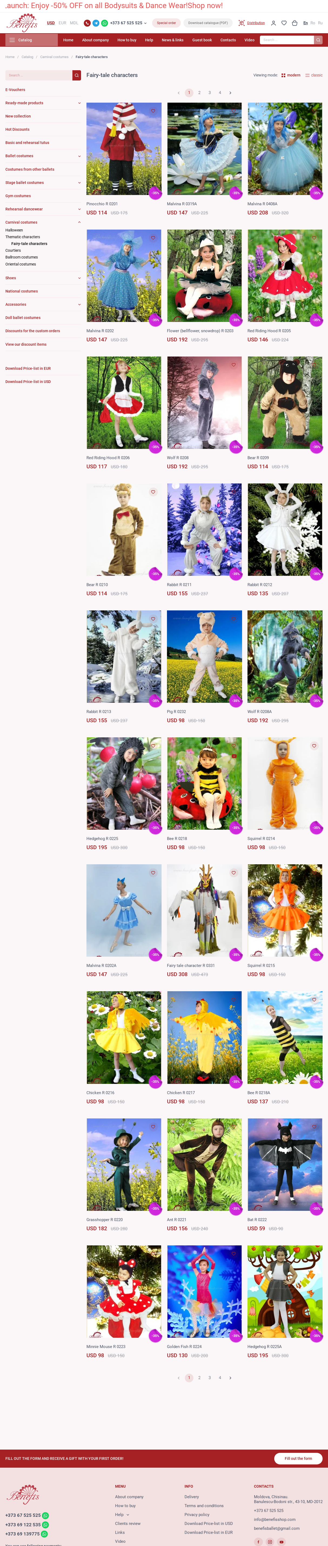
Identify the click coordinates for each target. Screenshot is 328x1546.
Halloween (14, 231)
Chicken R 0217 (181, 1093)
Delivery (192, 1497)
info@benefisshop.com (275, 1520)
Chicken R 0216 (100, 1093)
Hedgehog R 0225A (264, 1347)
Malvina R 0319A (182, 205)
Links (120, 1533)
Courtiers (13, 251)
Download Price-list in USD (209, 1524)
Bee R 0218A (258, 1093)
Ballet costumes (19, 157)
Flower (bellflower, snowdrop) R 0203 (200, 332)
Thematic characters (22, 238)
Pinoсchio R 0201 (102, 205)
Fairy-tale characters (29, 245)
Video (250, 41)
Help (156, 41)
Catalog (27, 58)
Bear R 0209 (258, 458)
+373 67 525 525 (126, 23)
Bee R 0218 (177, 839)
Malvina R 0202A (101, 966)
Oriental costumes (20, 265)
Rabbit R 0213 (98, 712)
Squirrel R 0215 (261, 966)
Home (81, 41)
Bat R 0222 (257, 1220)
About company (106, 41)
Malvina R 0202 (100, 332)
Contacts (229, 41)
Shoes (10, 279)
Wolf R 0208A (259, 712)
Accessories (15, 305)
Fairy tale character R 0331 (191, 966)
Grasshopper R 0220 (104, 1220)
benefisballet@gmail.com (277, 1529)
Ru (320, 23)
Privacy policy (197, 1515)
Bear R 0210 (97, 585)
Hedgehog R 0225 (102, 839)
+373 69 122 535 (23, 1525)
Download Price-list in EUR (209, 1533)
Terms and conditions (204, 1506)
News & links (178, 41)
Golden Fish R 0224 (184, 1347)
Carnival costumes (54, 58)
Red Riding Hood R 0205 (269, 332)
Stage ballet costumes (24, 184)
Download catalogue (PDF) (208, 23)
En (305, 23)
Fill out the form (298, 1459)
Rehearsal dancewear (24, 210)
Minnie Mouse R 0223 (105, 1347)
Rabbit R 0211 (179, 585)
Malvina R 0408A (262, 205)
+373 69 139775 (22, 1535)
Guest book (205, 41)
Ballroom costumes (21, 258)
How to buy (135, 41)
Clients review (127, 1524)
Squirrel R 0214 (261, 839)
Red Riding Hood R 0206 (108, 458)
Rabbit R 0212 (259, 585)
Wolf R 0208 (178, 458)
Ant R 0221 (176, 1220)
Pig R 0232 (176, 712)
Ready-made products (24, 104)
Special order (166, 23)
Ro (312, 23)
